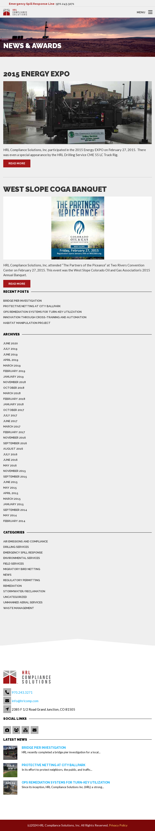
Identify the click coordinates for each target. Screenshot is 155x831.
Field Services (13, 563)
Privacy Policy (118, 825)
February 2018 (14, 398)
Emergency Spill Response (23, 552)
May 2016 (10, 465)
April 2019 (10, 360)
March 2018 (12, 393)
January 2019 (13, 376)
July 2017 (10, 415)
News (7, 574)
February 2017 (14, 432)
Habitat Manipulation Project (27, 323)
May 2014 (10, 515)
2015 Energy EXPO (36, 74)
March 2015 (12, 498)
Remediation (12, 585)
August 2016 (13, 448)
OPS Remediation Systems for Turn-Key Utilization (42, 311)
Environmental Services (21, 558)
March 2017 (11, 426)
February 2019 (14, 371)
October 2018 (13, 387)
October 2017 (13, 410)
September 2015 (15, 476)
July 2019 (10, 348)
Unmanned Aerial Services (23, 602)
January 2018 (13, 404)
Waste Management (18, 608)
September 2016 (15, 443)
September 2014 (15, 509)
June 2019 (10, 354)
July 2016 (10, 454)
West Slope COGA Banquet (55, 189)
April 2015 (10, 493)
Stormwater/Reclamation (24, 591)
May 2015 (10, 487)
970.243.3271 (65, 3)
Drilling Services (16, 546)
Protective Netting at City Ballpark (32, 306)
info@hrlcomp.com (25, 701)
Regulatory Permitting (21, 580)
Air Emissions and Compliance (25, 541)
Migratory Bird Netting (21, 569)
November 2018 (14, 382)
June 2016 (10, 459)
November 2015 (14, 471)
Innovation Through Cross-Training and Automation (44, 317)
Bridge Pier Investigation (22, 300)
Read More (16, 163)
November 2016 (14, 437)
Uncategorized (15, 597)
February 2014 (14, 521)
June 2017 (10, 421)
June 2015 (10, 482)
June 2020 (10, 343)
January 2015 (13, 504)
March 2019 (12, 365)
